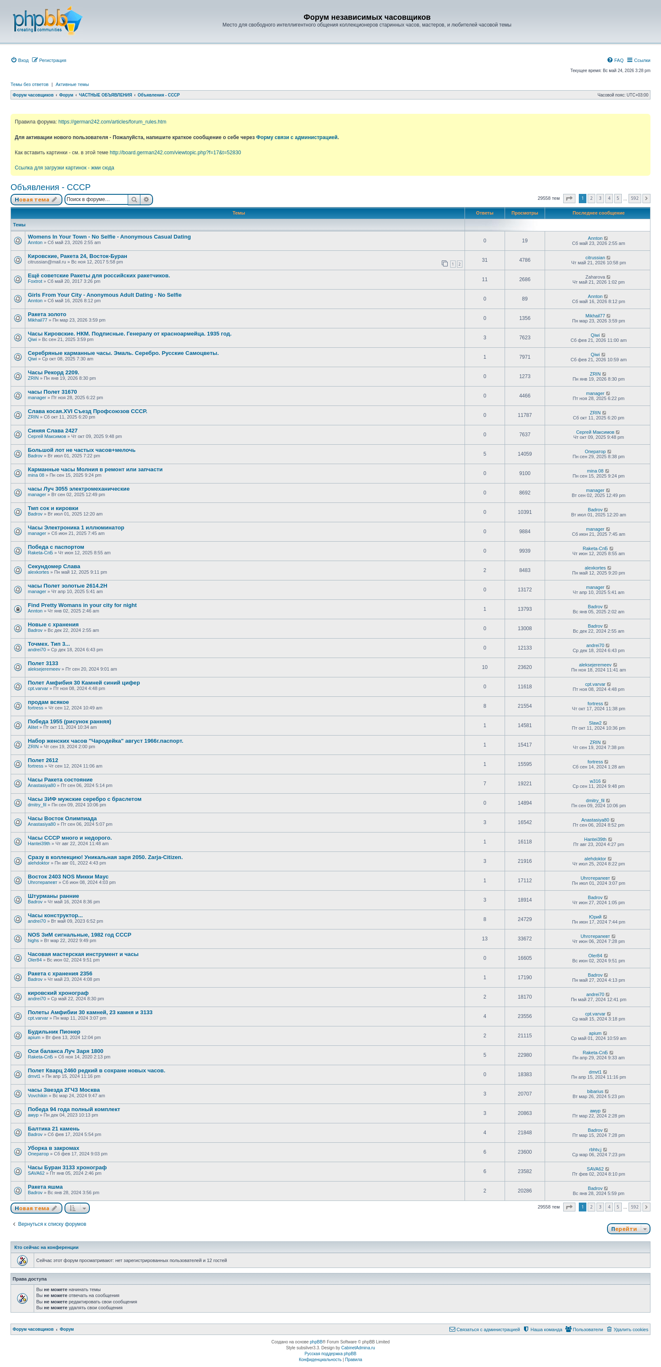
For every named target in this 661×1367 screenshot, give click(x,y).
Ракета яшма (45, 1187)
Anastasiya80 (42, 785)
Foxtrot (35, 281)
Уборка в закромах (53, 1148)
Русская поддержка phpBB (330, 1353)
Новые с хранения (53, 624)
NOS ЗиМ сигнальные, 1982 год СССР (79, 935)
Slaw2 (595, 722)
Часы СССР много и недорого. (70, 838)
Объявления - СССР (51, 187)
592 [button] (635, 198)
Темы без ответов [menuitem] (29, 84)
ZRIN (33, 378)
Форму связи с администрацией (297, 137)
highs (33, 940)
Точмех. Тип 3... (49, 644)
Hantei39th (39, 843)
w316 (595, 781)
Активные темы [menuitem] (72, 84)
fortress (35, 707)
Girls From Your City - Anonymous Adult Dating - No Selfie (105, 295)
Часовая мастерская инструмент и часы (83, 954)
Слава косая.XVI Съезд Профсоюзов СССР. (88, 411)
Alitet (33, 727)
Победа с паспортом (56, 547)
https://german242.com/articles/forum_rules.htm (112, 122)
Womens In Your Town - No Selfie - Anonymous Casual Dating (109, 237)
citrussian (595, 257)
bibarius (595, 1091)
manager (37, 397)
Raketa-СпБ (40, 552)
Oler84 (35, 959)
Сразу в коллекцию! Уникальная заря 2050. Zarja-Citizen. (105, 857)
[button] (569, 198)
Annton (35, 242)
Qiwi (32, 339)
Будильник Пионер (54, 1032)
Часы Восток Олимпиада (62, 818)
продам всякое (48, 702)
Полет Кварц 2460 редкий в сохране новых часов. (96, 1070)
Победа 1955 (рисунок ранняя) (69, 721)
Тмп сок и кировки (53, 508)
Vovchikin (37, 1095)
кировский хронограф (58, 993)
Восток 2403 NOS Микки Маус (68, 876)
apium (34, 1037)
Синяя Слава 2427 (53, 430)
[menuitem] (20, 60)
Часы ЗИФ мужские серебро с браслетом (85, 799)
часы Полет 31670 (52, 392)
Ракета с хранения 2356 (60, 973)
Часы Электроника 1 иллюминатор (76, 527)
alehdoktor (38, 862)
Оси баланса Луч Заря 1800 (65, 1051)
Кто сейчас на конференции (46, 1247)
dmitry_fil (37, 804)
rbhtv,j (595, 1149)
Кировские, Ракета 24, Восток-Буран (77, 256)
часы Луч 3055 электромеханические (79, 489)
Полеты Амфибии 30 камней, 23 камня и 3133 (90, 1012)
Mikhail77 (37, 319)
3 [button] (600, 198)
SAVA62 (36, 1173)
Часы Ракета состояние (60, 779)
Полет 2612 (43, 760)
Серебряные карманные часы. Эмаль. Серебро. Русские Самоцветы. (123, 353)
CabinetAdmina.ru (358, 1348)
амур (33, 1114)
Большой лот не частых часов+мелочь (82, 450)
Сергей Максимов (47, 436)
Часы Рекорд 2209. (53, 372)
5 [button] (618, 198)
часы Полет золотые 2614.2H (67, 586)
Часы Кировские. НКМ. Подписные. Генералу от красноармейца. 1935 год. (129, 333)
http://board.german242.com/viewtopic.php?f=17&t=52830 (175, 153)
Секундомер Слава (54, 566)
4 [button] (609, 198)
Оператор (595, 451)
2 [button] (591, 198)
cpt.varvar (38, 688)
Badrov (35, 455)
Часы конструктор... (55, 915)
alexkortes (38, 572)
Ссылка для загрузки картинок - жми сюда (64, 168)
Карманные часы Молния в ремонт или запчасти (95, 469)
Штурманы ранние (53, 896)
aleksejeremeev (44, 668)
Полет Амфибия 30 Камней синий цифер (84, 682)
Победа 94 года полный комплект (74, 1109)
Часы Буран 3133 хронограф (67, 1167)
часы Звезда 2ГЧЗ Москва (64, 1090)
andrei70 (37, 649)
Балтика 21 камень (54, 1128)
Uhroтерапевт (42, 882)
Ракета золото (47, 314)
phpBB (316, 1342)
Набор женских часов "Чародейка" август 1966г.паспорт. (105, 741)
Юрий (595, 916)
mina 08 (36, 475)
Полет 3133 (43, 663)
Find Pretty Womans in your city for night (82, 605)
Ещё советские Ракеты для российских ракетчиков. (99, 275)
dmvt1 (34, 1076)
